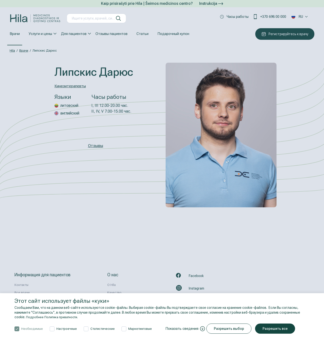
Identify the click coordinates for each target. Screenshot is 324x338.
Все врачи (22, 292)
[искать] (118, 18)
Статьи (142, 34)
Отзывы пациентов (111, 34)
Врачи (15, 34)
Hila (12, 50)
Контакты (21, 285)
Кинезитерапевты (71, 85)
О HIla (111, 285)
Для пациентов (74, 34)
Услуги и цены (40, 34)
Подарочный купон (173, 34)
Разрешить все (277, 329)
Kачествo (114, 292)
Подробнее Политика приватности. (54, 317)
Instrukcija (211, 3)
